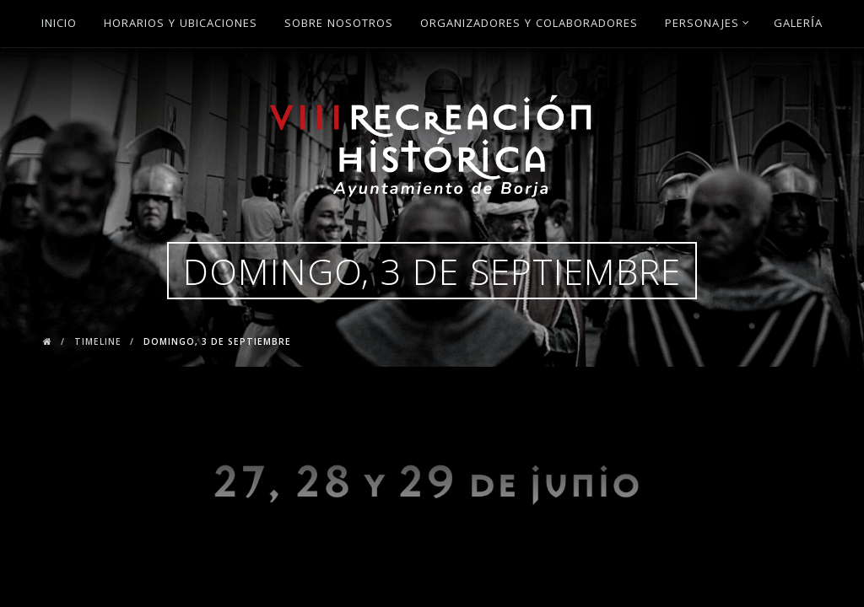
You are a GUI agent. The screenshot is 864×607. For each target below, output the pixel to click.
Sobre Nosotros (338, 24)
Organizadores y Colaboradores (529, 24)
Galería (798, 24)
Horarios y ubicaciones (180, 24)
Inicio (59, 24)
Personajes (707, 24)
